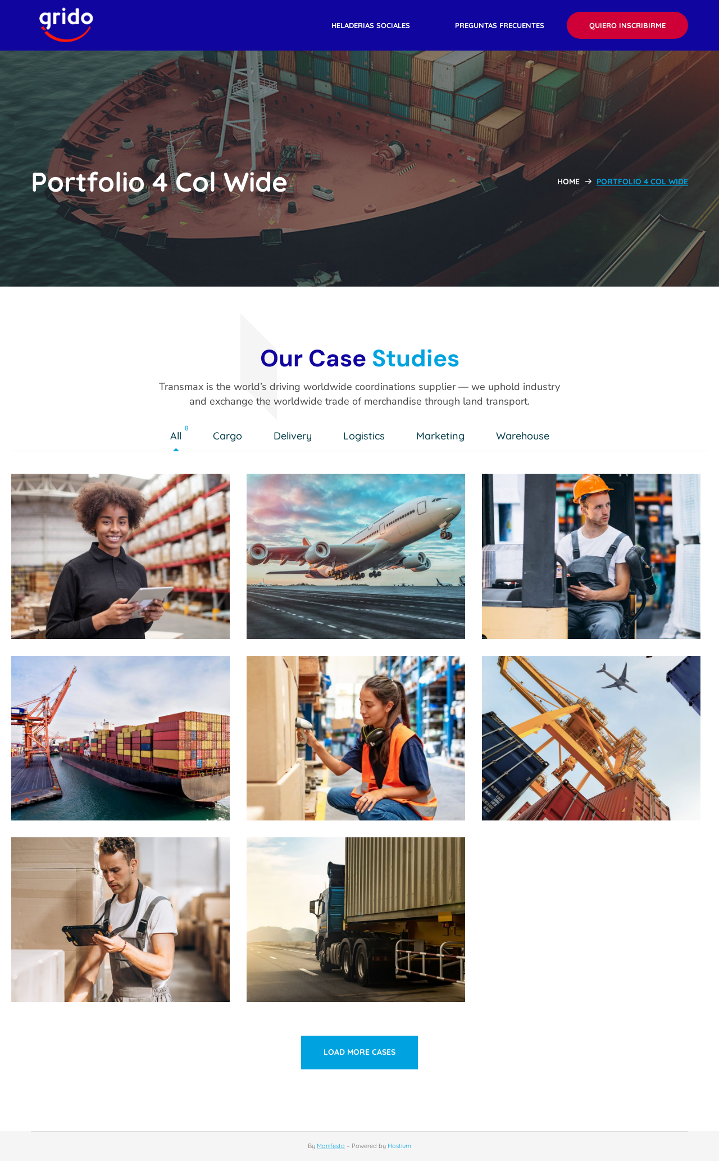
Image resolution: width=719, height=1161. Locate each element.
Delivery (295, 436)
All (178, 436)
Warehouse (525, 436)
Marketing (443, 436)
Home (568, 181)
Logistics (366, 436)
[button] (371, 25)
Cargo (230, 436)
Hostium (399, 1146)
